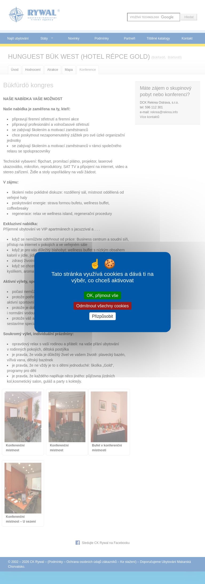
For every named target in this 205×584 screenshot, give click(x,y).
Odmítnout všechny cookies (102, 305)
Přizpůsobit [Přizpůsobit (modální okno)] (102, 316)
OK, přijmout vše (102, 295)
